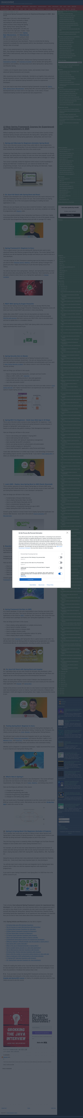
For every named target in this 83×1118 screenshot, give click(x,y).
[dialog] (41, 559)
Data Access (41, 585)
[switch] (60, 557)
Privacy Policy (50, 585)
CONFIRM (30, 579)
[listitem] (41, 554)
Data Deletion (33, 585)
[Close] (67, 533)
